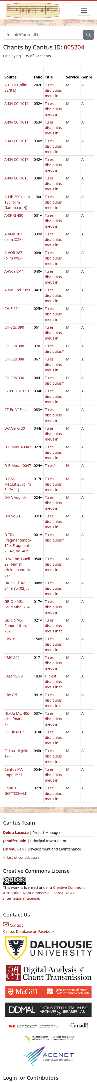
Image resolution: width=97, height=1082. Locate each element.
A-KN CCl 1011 (16, 122)
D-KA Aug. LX (15, 497)
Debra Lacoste (16, 832)
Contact (13, 925)
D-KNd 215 (13, 516)
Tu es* (50, 465)
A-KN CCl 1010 (16, 140)
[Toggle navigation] (84, 10)
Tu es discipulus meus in (53, 90)
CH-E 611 (12, 308)
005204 (74, 47)
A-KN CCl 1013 (16, 178)
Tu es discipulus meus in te (54, 625)
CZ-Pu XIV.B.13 (16, 390)
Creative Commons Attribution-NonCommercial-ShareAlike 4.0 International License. (44, 893)
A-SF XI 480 (13, 215)
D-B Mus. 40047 (17, 446)
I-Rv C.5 (10, 694)
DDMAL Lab (13, 849)
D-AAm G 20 (14, 428)
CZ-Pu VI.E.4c (15, 409)
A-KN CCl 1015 (16, 103)
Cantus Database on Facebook (29, 931)
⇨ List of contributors (21, 857)
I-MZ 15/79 (13, 676)
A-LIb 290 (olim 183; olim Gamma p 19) (17, 202)
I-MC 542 (11, 657)
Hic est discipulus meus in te (54, 681)
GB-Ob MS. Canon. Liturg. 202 (16, 625)
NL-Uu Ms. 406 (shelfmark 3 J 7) (16, 719)
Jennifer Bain (15, 840)
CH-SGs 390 (14, 327)
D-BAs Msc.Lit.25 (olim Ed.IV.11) (17, 484)
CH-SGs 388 (14, 345)
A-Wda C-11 (14, 271)
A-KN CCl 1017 (16, 159)
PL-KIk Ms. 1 (14, 732)
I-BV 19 (10, 638)
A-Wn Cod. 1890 (17, 289)
